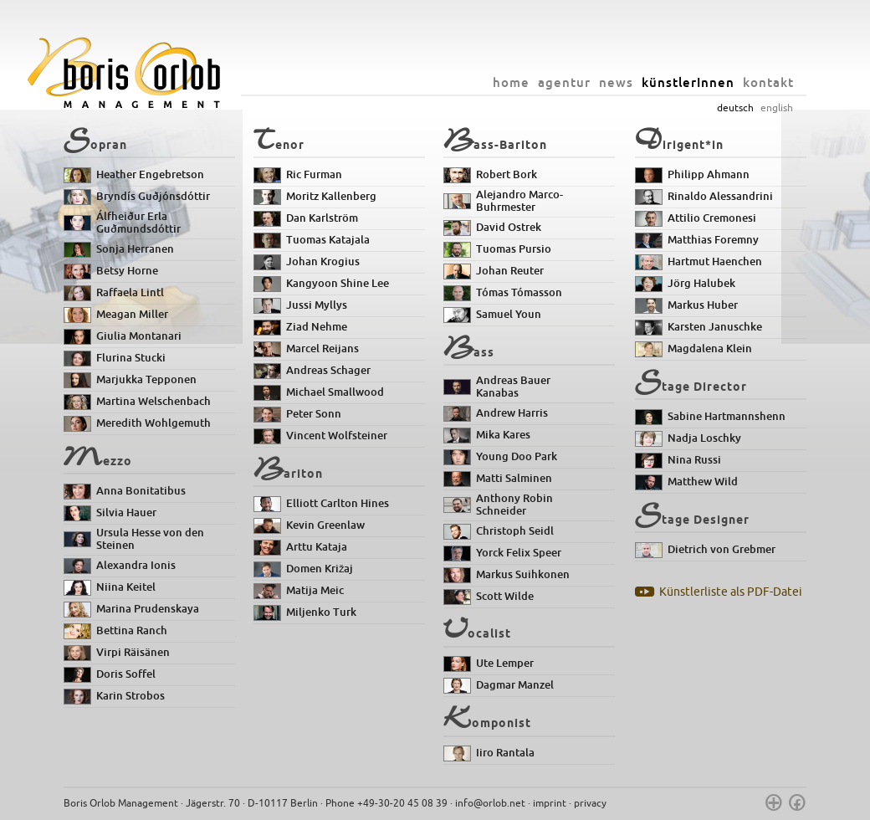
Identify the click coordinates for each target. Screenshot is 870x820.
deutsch (735, 108)
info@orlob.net (490, 803)
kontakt (768, 82)
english (776, 108)
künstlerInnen (688, 82)
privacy (590, 803)
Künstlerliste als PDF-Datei (730, 592)
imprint (549, 803)
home (511, 82)
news (616, 82)
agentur (564, 82)
